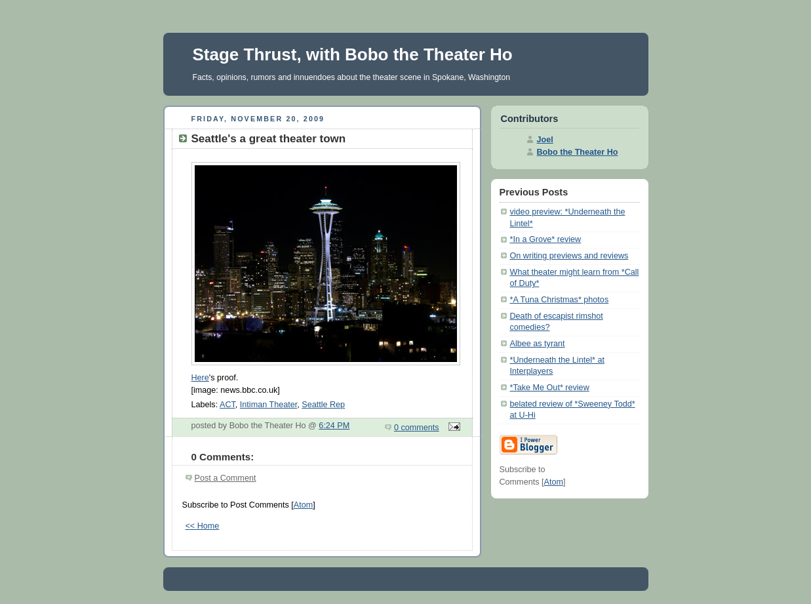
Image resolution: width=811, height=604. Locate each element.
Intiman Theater (268, 404)
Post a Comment (225, 478)
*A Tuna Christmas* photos (559, 299)
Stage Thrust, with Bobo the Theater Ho (353, 54)
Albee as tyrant (537, 343)
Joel (545, 139)
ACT (227, 404)
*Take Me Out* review (549, 387)
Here (200, 377)
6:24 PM (334, 425)
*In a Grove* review (546, 239)
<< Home (203, 526)
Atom (303, 505)
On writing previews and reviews (569, 255)
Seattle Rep (323, 404)
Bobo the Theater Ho (577, 152)
